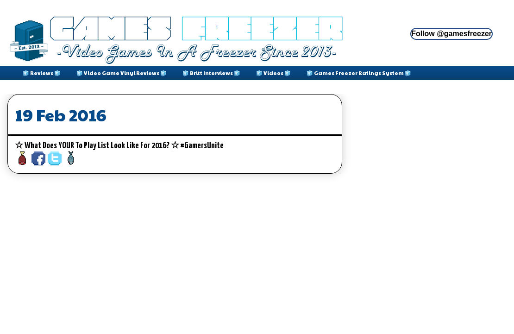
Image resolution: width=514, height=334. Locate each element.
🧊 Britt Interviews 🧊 (211, 72)
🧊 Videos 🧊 (273, 72)
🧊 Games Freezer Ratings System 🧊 (359, 72)
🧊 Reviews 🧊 (42, 72)
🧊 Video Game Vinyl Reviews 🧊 (121, 72)
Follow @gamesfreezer (451, 34)
